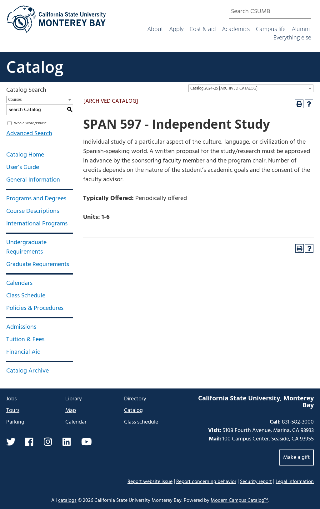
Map (70, 410)
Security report (256, 482)
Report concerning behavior (206, 482)
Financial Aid (23, 352)
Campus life (271, 29)
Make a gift (296, 457)
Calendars (19, 283)
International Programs (37, 224)
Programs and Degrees (36, 199)
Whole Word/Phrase (30, 123)
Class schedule (141, 422)
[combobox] (270, 11)
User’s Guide (22, 167)
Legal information (295, 482)
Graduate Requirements (37, 265)
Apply (176, 29)
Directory (135, 399)
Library (73, 399)
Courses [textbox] (15, 99)
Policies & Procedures (34, 308)
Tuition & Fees (25, 340)
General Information (33, 180)
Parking (15, 422)
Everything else (292, 37)
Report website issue (150, 482)
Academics (236, 29)
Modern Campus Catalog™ (239, 500)
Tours (12, 410)
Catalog (34, 66)
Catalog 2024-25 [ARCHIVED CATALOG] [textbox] (224, 88)
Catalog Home (25, 155)
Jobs (11, 399)
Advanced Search (29, 134)
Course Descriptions (32, 211)
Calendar (76, 422)
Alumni (301, 29)
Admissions (21, 327)
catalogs (67, 500)
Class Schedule (25, 296)
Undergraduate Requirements (26, 247)
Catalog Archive (27, 371)
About (155, 29)
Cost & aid (203, 29)
